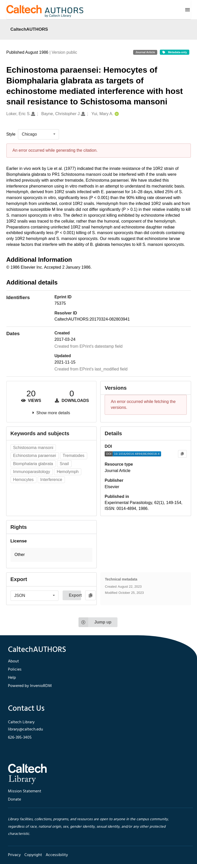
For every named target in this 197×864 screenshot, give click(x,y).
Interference (51, 479)
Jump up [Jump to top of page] (95, 622)
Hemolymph (67, 471)
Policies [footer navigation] (15, 669)
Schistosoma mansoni (33, 447)
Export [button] (75, 595)
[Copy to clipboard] (182, 454)
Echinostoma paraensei (34, 455)
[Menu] (187, 9)
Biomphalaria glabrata (33, 464)
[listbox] (38, 134)
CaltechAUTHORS (29, 29)
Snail (64, 464)
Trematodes (73, 455)
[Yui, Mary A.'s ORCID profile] (116, 114)
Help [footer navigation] (12, 677)
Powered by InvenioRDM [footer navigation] (30, 686)
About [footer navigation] (13, 661)
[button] (52, 555)
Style (11, 134)
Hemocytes (23, 479)
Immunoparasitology (31, 471)
